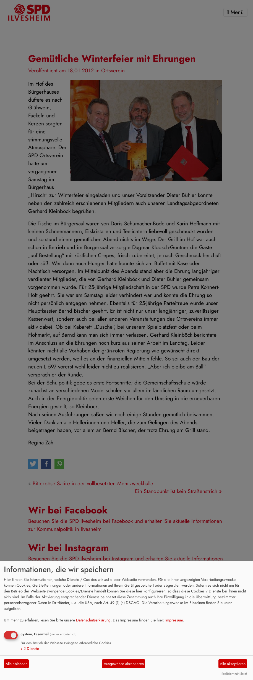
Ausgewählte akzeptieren (124, 663)
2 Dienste (29, 648)
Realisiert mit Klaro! (234, 673)
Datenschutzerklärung (93, 620)
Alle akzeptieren (233, 663)
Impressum (174, 620)
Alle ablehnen (16, 663)
